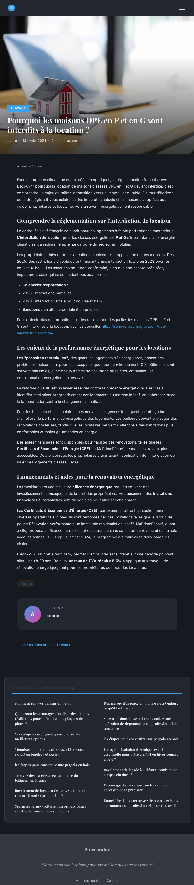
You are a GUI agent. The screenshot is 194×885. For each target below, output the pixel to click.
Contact (113, 880)
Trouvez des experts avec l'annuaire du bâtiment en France (46, 778)
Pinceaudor (97, 849)
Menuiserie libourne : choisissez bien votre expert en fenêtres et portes (50, 752)
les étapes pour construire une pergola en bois (52, 764)
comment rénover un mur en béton (43, 703)
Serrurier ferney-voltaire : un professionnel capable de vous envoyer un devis (50, 808)
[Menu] (182, 8)
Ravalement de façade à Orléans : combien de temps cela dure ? (140, 772)
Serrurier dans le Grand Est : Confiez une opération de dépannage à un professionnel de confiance (141, 723)
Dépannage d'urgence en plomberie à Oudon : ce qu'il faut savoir (141, 705)
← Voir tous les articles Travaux (43, 645)
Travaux (18, 108)
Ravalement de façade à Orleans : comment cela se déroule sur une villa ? (50, 793)
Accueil (22, 166)
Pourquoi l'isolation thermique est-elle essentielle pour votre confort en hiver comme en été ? (141, 754)
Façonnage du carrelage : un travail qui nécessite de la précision (135, 787)
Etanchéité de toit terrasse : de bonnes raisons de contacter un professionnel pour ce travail (141, 803)
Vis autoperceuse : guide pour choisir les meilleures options (47, 736)
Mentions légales (88, 880)
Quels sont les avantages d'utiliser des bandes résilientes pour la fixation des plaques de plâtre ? (52, 718)
